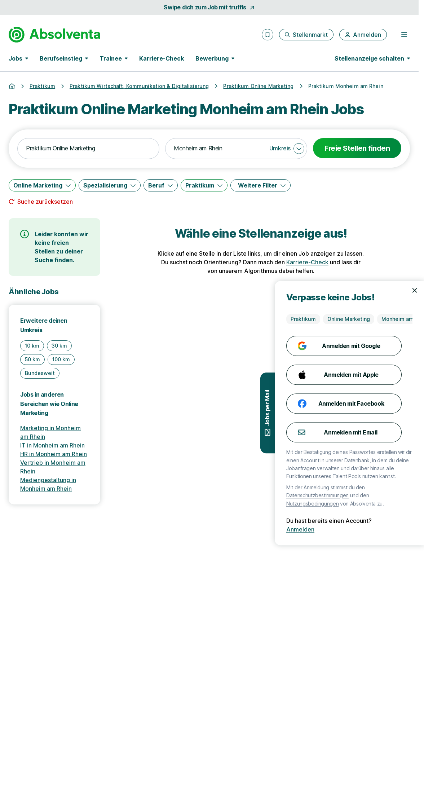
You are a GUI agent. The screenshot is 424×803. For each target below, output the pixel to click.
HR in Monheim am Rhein (53, 454)
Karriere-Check (161, 58)
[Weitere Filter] (260, 185)
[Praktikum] (204, 185)
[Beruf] (160, 185)
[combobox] (88, 148)
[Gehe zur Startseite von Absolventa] (54, 35)
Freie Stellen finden (357, 148)
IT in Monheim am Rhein (52, 445)
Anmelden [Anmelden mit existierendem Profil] (388, 529)
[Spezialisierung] (110, 185)
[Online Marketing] (42, 185)
